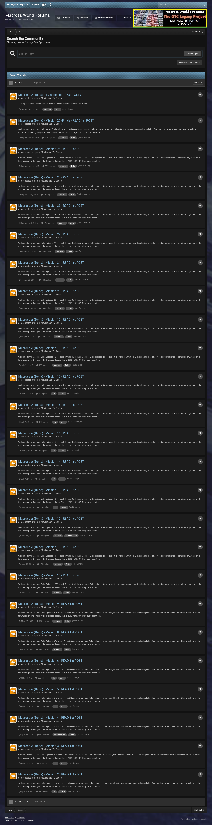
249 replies (42, 592)
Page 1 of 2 (40, 83)
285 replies (43, 735)
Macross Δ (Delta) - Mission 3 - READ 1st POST (50, 746)
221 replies (48, 166)
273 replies (43, 706)
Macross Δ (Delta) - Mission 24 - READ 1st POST (51, 177)
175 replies (41, 450)
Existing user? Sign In (17, 5)
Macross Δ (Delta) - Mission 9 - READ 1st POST (50, 604)
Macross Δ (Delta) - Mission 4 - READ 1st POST (50, 717)
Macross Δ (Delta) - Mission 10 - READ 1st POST (51, 575)
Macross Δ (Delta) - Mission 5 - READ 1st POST (50, 689)
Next (21, 83)
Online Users (105, 17)
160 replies (42, 365)
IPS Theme (9, 818)
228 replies (45, 251)
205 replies (41, 678)
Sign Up (35, 4)
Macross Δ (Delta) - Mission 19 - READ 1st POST (51, 319)
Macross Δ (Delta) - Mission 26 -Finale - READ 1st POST (56, 120)
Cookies (30, 820)
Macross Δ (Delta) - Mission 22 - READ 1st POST (51, 234)
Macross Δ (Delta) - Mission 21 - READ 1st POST (51, 262)
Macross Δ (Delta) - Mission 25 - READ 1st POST (51, 149)
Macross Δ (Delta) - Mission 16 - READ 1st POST (51, 405)
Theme (8, 820)
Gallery (65, 17)
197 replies (41, 479)
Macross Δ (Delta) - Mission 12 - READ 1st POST (51, 518)
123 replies (42, 422)
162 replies (43, 536)
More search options (189, 63)
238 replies (43, 763)
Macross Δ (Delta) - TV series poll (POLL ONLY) (50, 95)
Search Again (192, 53)
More (125, 17)
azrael (21, 98)
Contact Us (19, 820)
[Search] (171, 5)
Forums (84, 17)
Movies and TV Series (51, 98)
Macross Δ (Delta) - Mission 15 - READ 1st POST (51, 433)
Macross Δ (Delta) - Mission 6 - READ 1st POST (50, 661)
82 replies (41, 393)
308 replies (48, 137)
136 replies (47, 194)
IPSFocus (21, 818)
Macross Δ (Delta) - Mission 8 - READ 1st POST (50, 632)
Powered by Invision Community (193, 819)
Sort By (198, 82)
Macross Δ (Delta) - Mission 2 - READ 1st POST (50, 774)
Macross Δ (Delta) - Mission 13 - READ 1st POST (51, 490)
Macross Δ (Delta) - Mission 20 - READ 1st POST (51, 291)
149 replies (47, 223)
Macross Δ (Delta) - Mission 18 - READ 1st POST (51, 348)
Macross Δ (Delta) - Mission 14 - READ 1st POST (51, 461)
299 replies (42, 792)
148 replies (45, 280)
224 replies (43, 507)
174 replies (44, 337)
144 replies (45, 308)
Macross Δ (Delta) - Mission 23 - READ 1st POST (51, 206)
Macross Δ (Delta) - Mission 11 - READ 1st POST (51, 547)
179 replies (43, 564)
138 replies (42, 649)
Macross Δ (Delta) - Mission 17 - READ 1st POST (51, 376)
